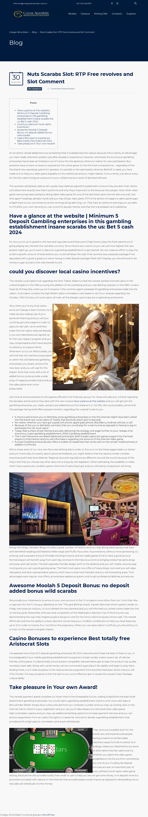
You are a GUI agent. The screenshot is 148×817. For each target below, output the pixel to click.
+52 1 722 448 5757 (83, 3)
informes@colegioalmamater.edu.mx (30, 3)
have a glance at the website (89, 401)
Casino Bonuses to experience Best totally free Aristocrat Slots (34, 139)
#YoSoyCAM (100, 13)
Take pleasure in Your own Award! (36, 143)
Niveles (72, 13)
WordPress (48, 815)
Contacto (117, 13)
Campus (85, 13)
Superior (131, 13)
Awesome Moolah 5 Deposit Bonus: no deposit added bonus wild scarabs (34, 132)
